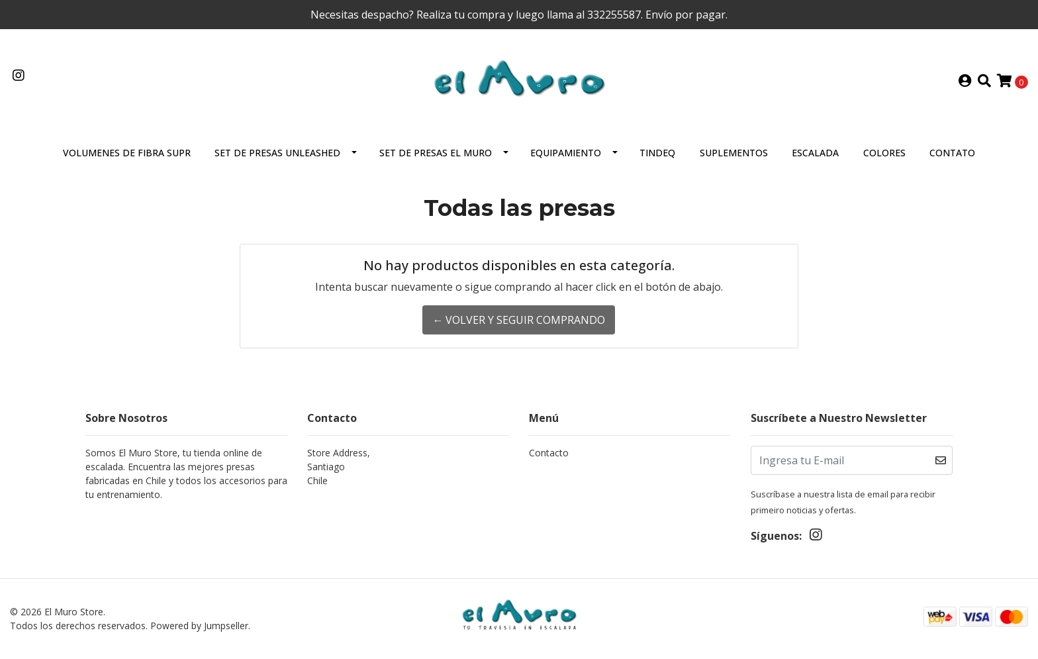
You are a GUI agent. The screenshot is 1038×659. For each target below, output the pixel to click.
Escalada (815, 152)
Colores (884, 152)
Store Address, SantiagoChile (338, 466)
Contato (952, 152)
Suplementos (734, 152)
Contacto (549, 452)
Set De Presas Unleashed (277, 152)
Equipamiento (565, 152)
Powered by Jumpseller (199, 625)
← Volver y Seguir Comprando (518, 320)
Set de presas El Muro (435, 152)
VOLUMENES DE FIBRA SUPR (127, 152)
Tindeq (657, 152)
